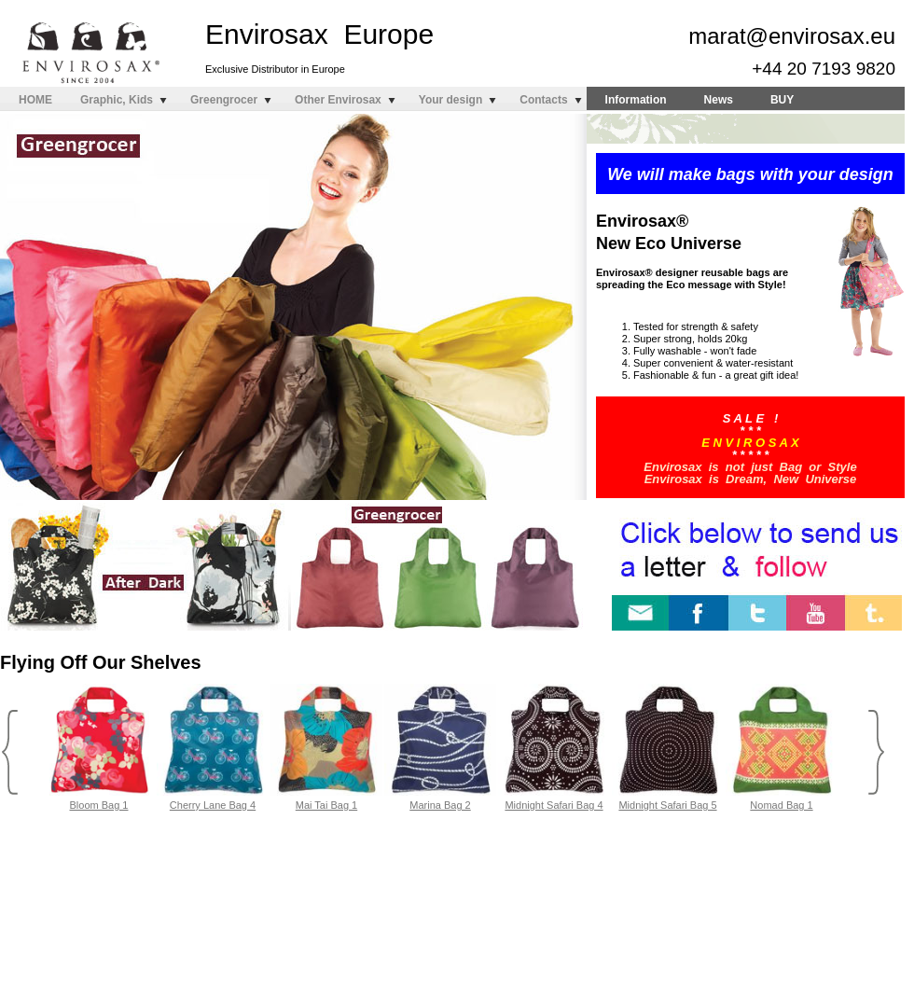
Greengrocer (223, 99)
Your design (450, 99)
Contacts (543, 99)
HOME (35, 99)
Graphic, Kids (116, 99)
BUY (782, 99)
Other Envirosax (338, 99)
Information (636, 99)
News (718, 99)
